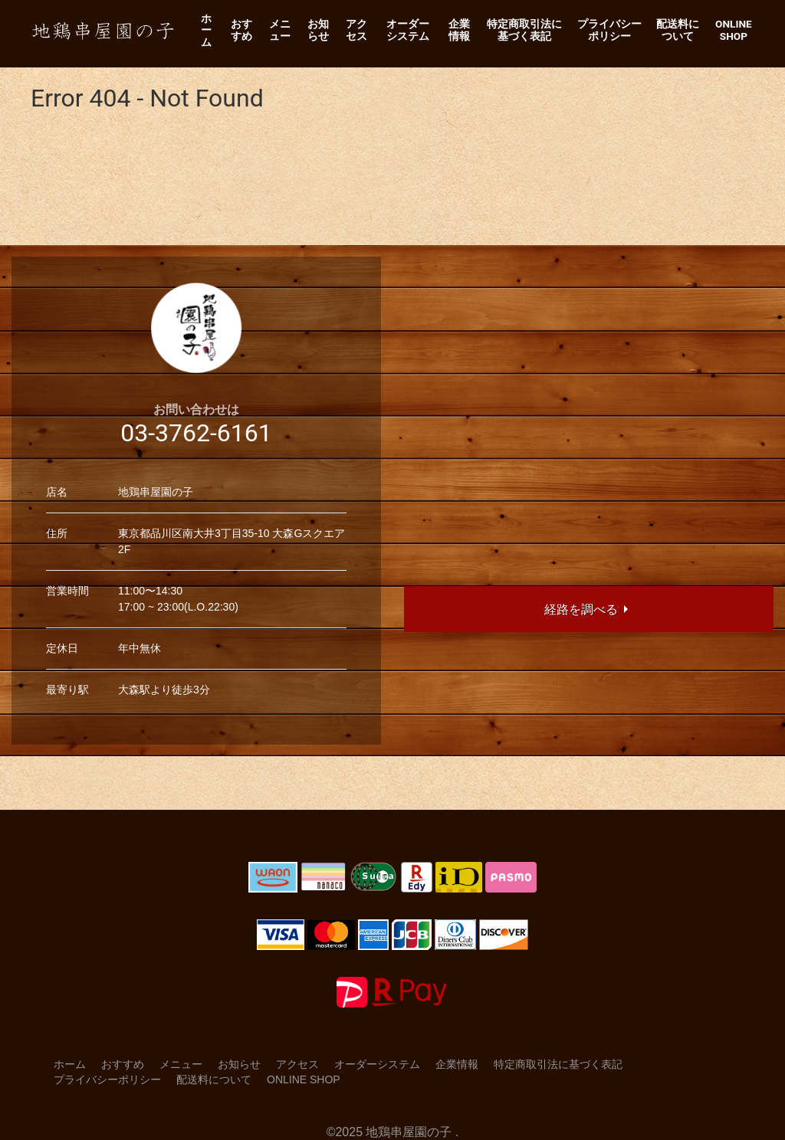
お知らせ (318, 30)
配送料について (677, 30)
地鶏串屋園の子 (409, 1131)
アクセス (356, 30)
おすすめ (241, 30)
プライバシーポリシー (609, 30)
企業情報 (459, 30)
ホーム (206, 30)
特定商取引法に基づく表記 (524, 30)
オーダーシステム (407, 30)
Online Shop (733, 30)
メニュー (280, 30)
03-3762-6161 (196, 432)
